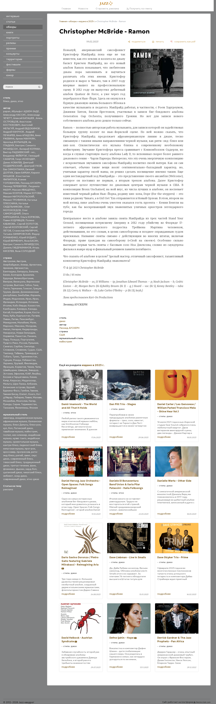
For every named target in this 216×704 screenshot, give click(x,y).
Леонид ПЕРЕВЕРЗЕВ (15, 186)
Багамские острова (14, 387)
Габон (28, 285)
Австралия (9, 261)
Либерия (19, 397)
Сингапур (29, 346)
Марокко (8, 326)
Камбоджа (9, 308)
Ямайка (36, 373)
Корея (27, 312)
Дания (15, 291)
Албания (32, 383)
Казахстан (34, 305)
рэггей (19, 455)
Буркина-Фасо (11, 390)
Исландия (21, 302)
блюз (6, 101)
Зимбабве (23, 295)
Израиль (35, 295)
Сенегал (8, 346)
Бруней (31, 387)
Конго (31, 394)
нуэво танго (19, 438)
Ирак (28, 298)
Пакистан (20, 336)
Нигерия (16, 329)
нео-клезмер (19, 435)
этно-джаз (33, 479)
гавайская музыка (13, 431)
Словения (20, 349)
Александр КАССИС (14, 114)
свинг (27, 455)
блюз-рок (35, 424)
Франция (8, 366)
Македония (9, 322)
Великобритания (23, 278)
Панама (31, 336)
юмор (10, 75)
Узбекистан (28, 360)
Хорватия (20, 366)
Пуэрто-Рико (10, 342)
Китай (6, 312)
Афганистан (21, 268)
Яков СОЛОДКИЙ (25, 251)
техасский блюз (12, 462)
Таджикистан (29, 404)
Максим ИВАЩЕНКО (23, 189)
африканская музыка (15, 421)
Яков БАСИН (31, 240)
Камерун (22, 308)
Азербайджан (11, 264)
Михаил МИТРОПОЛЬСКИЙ (18, 196)
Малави (37, 397)
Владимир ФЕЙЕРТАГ (15, 155)
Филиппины (21, 407)
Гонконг (27, 288)
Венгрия (7, 281)
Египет (23, 394)
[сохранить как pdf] (182, 41)
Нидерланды (29, 329)
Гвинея (34, 390)
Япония (33, 407)
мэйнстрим (31, 431)
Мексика (19, 326)
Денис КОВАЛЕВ (12, 162)
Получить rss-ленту (139, 8)
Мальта (7, 383)
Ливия (28, 397)
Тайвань (18, 353)
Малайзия (23, 322)
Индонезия (18, 298)
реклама (8, 489)
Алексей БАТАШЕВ (24, 118)
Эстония (8, 373)
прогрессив (23, 451)
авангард (8, 417)
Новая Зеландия (25, 332)
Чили (38, 366)
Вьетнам (19, 285)
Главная (66, 8)
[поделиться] (136, 41)
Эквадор (33, 370)
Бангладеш (9, 271)
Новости (83, 8)
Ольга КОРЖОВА (29, 217)
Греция (37, 288)
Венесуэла (19, 281)
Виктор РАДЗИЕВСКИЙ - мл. (19, 152)
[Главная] (106, 4)
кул (5, 428)
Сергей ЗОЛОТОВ (27, 223)
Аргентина (35, 264)
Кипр (6, 380)
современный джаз (14, 479)
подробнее (68, 436)
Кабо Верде (20, 305)
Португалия (27, 339)
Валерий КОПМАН (30, 148)
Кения (33, 377)
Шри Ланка (19, 383)
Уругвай (18, 363)
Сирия (16, 404)
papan (6, 111)
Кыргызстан (23, 315)
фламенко (9, 469)
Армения (8, 268)
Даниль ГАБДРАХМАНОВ (17, 247)
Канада (32, 308)
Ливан (6, 319)
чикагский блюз (32, 472)
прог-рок (30, 448)
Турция (7, 360)
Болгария (16, 274)
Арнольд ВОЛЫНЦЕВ (15, 142)
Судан (31, 349)
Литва (14, 319)
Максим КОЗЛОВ (12, 193)
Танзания (8, 407)
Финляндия (30, 363)
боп (10, 428)
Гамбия (25, 390)
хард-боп (31, 469)
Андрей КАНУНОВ (13, 131)
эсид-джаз (20, 475)
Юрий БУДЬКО (27, 237)
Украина (8, 363)
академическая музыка (28, 417)
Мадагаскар (29, 380)
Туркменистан (28, 356)
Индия (6, 298)
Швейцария (10, 370)
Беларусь (22, 271)
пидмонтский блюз (31, 445)
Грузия (7, 291)
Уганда (17, 360)
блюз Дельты (20, 424)
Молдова (31, 326)
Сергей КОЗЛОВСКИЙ (15, 227)
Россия (23, 342)
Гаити (6, 288)
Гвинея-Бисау (10, 394)
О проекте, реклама (107, 8)
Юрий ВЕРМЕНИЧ (13, 240)
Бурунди (8, 278)
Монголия (21, 400)
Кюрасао (15, 380)
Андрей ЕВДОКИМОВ (27, 128)
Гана (35, 285)
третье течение (19, 465)
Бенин (6, 274)
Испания (33, 302)
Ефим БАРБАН (22, 172)
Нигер (32, 400)
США (39, 349)
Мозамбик (9, 400)
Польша (14, 339)
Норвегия (8, 336)
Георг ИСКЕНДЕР (25, 159)
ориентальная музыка (25, 441)
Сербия (18, 346)
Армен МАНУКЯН (25, 138)
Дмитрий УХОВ (33, 165)
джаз (13, 101)
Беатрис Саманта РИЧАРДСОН (21, 244)
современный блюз (21, 458)
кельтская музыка (13, 448)
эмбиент (8, 475)
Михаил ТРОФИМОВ (14, 199)
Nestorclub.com (203, 702)
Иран (36, 298)
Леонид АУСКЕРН (31, 182)
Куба (12, 315)
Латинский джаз (23, 428)
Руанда (7, 404)
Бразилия (28, 274)
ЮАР (28, 373)
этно (20, 101)
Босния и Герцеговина (15, 377)
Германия (16, 288)
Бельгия (33, 271)
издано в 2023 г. (87, 21)
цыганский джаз (12, 472)
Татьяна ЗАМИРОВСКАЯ (16, 233)
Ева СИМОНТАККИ (13, 169)
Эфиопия (19, 373)
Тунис (16, 356)
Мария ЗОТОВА (32, 193)
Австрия (21, 261)
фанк (33, 465)
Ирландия (9, 302)
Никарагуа (9, 332)
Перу (6, 339)
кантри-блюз (10, 445)
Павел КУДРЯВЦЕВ (13, 220)
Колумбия (17, 312)
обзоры (73, 21)
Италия (7, 305)
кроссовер (9, 451)
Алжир (24, 264)
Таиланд (8, 353)
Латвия (35, 315)
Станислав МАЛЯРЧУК (25, 230)
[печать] (158, 41)
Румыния (33, 342)
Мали (33, 322)
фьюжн (20, 469)
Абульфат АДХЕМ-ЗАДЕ (26, 111)
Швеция (22, 370)
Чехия (30, 366)
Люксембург (27, 319)
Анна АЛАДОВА (25, 135)
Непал (6, 329)
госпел (7, 435)
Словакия (8, 349)
